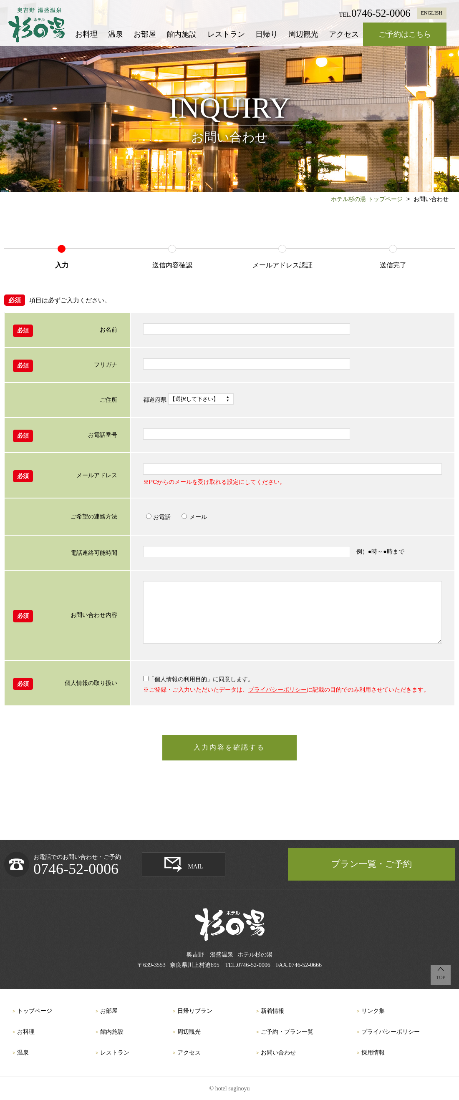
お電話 (158, 517)
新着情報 (272, 1011)
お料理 (86, 34)
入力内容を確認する (229, 747)
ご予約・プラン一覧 (287, 1032)
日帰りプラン (194, 1011)
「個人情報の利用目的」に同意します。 (198, 679)
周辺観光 (303, 34)
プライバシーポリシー (277, 689)
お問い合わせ (278, 1053)
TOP (440, 977)
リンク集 (373, 1011)
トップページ (34, 1011)
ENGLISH (431, 13)
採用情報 (373, 1053)
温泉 (115, 34)
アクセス (344, 34)
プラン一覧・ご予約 (371, 864)
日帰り (266, 34)
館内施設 (181, 34)
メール (194, 517)
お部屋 (145, 34)
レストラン (226, 34)
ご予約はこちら (404, 34)
